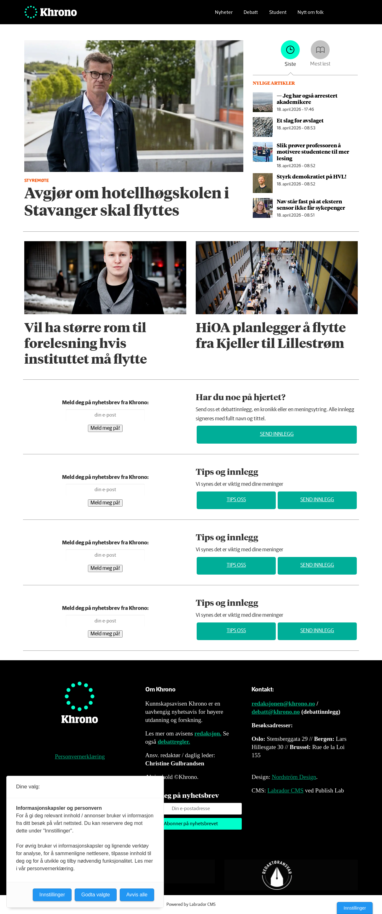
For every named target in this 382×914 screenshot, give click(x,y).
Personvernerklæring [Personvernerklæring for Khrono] (80, 756)
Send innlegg (277, 434)
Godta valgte (95, 894)
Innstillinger (355, 908)
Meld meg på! (105, 428)
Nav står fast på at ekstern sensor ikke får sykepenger (311, 204)
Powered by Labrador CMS (191, 904)
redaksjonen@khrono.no (283, 703)
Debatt (251, 14)
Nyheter (224, 14)
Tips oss (236, 499)
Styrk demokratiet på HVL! (311, 176)
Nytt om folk (311, 14)
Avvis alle (137, 894)
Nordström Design (294, 777)
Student (277, 14)
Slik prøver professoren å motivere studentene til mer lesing (313, 151)
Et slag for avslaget (300, 120)
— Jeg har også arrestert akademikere (307, 98)
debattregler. (174, 741)
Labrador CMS (285, 790)
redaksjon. (208, 733)
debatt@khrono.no (276, 711)
